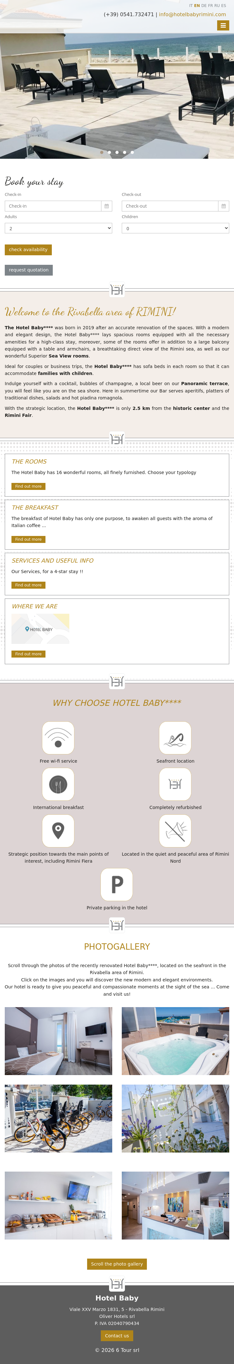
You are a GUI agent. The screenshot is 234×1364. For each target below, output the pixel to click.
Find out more (28, 486)
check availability (28, 249)
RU (217, 5)
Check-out (131, 194)
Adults (11, 216)
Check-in (13, 194)
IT (191, 5)
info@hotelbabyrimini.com (192, 14)
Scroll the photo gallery (117, 1264)
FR (210, 5)
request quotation (29, 269)
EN (197, 5)
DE (204, 5)
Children (130, 216)
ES (223, 5)
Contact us (117, 1335)
